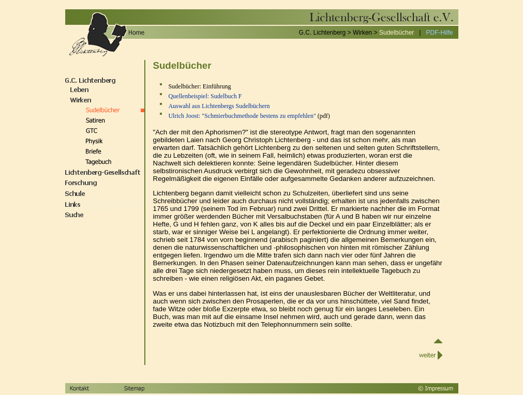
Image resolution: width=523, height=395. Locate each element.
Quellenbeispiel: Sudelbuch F (205, 96)
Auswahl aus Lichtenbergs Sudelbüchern (219, 106)
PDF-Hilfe (439, 32)
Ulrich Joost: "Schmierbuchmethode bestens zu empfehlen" (242, 115)
